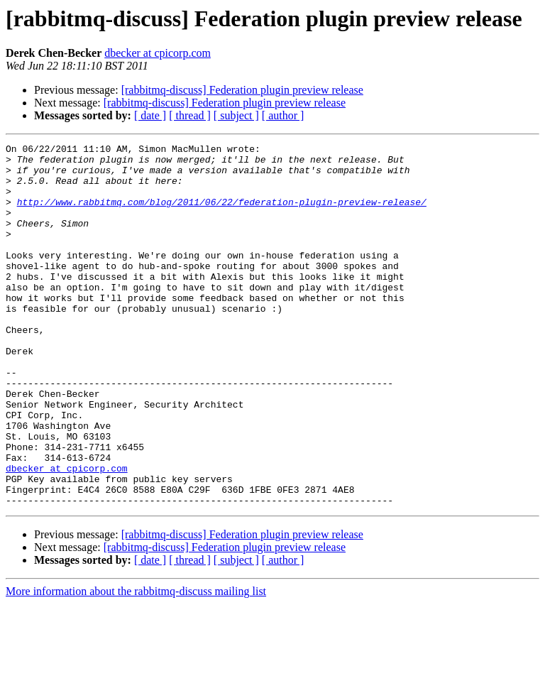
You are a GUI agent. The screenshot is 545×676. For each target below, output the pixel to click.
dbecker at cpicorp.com (157, 53)
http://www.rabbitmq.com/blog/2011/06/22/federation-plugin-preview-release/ (221, 214)
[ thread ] (190, 115)
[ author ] (283, 115)
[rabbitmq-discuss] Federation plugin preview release (242, 90)
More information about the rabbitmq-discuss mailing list (136, 664)
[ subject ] (236, 115)
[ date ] (150, 115)
